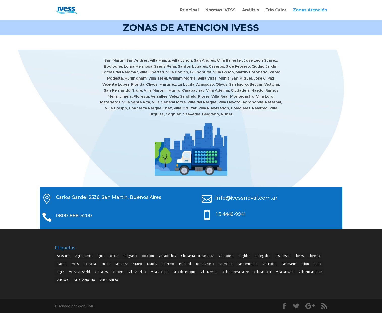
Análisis (250, 10)
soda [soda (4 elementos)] (317, 264)
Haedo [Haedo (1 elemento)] (62, 264)
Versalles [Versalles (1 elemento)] (101, 272)
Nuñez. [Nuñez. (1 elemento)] (152, 264)
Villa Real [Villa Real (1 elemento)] (63, 280)
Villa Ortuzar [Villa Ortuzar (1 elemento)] (285, 272)
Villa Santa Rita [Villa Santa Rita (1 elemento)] (84, 280)
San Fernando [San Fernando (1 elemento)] (247, 264)
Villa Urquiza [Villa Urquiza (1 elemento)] (109, 280)
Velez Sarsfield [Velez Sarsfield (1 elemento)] (79, 272)
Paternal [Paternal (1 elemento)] (185, 264)
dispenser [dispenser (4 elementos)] (282, 256)
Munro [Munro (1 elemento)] (137, 264)
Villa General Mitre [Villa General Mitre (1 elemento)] (236, 272)
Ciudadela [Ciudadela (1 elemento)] (226, 256)
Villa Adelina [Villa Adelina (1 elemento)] (137, 272)
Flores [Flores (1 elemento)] (299, 256)
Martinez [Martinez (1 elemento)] (121, 264)
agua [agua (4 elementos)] (100, 256)
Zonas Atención (310, 10)
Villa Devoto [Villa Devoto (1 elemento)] (209, 272)
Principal (189, 10)
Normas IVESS (220, 10)
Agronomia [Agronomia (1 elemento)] (83, 256)
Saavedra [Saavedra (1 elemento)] (226, 264)
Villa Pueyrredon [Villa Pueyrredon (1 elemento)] (310, 272)
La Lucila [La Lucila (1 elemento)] (90, 264)
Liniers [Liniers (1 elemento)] (105, 264)
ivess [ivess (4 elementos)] (75, 264)
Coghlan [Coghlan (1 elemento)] (244, 256)
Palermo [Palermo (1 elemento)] (168, 264)
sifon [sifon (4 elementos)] (305, 264)
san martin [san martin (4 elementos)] (289, 264)
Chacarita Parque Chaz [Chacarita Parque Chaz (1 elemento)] (197, 256)
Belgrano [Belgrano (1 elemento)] (130, 256)
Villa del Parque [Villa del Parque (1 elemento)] (184, 272)
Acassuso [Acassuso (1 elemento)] (63, 256)
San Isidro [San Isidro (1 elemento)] (269, 264)
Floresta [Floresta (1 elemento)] (314, 256)
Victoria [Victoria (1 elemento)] (118, 272)
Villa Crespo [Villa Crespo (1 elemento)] (159, 272)
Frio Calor (275, 10)
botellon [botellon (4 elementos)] (148, 256)
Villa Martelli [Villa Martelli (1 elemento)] (262, 272)
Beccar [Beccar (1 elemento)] (114, 256)
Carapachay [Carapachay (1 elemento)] (167, 256)
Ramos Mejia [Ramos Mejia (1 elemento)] (205, 264)
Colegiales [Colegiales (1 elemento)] (262, 256)
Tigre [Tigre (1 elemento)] (60, 272)
